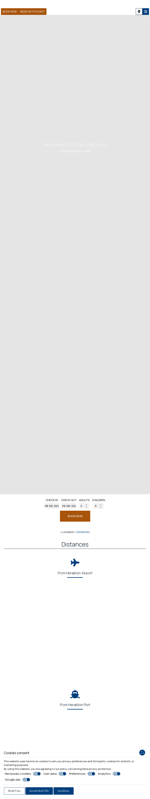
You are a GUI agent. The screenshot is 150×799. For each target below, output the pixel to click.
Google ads (17, 780)
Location (68, 532)
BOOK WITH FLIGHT (32, 11)
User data (54, 774)
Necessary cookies (23, 774)
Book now (10, 11)
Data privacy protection (96, 769)
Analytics (109, 774)
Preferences (82, 774)
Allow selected (39, 791)
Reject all (14, 791)
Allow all (64, 791)
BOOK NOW (75, 516)
